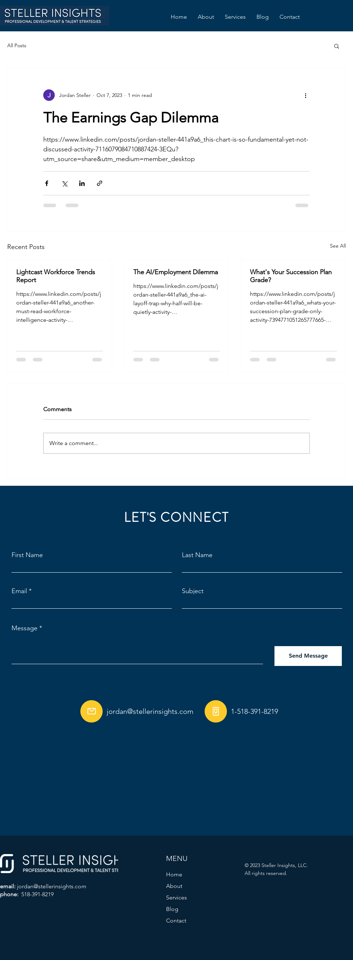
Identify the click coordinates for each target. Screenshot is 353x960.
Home (174, 874)
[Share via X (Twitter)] (64, 183)
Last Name (197, 555)
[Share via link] (99, 183)
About (174, 886)
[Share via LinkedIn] (82, 183)
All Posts (16, 45)
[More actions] (305, 95)
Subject (193, 591)
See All (338, 246)
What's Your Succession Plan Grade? (291, 276)
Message (24, 628)
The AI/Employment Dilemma (175, 272)
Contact (176, 920)
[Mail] (91, 711)
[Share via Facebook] (46, 183)
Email (19, 591)
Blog (172, 909)
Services (176, 897)
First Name (27, 555)
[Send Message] (308, 656)
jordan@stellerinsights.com (150, 711)
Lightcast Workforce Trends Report (55, 276)
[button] (336, 46)
